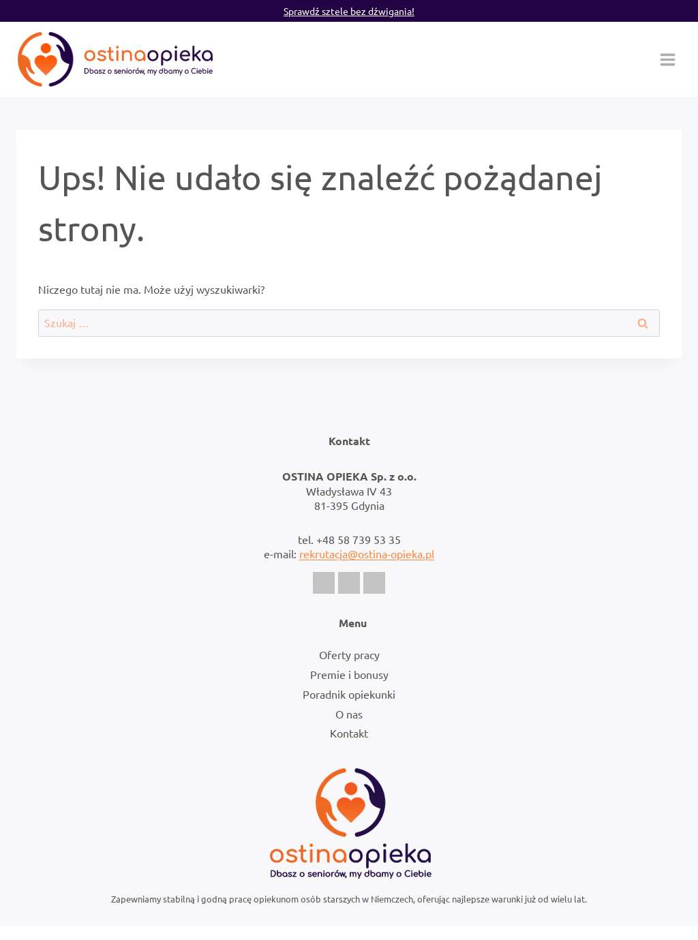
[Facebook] (324, 583)
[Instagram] (349, 583)
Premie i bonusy (349, 674)
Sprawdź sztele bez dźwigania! (349, 11)
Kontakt (349, 733)
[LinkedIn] (374, 583)
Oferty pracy (349, 654)
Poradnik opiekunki (349, 694)
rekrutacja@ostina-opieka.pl (366, 553)
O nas (349, 714)
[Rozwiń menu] (667, 59)
